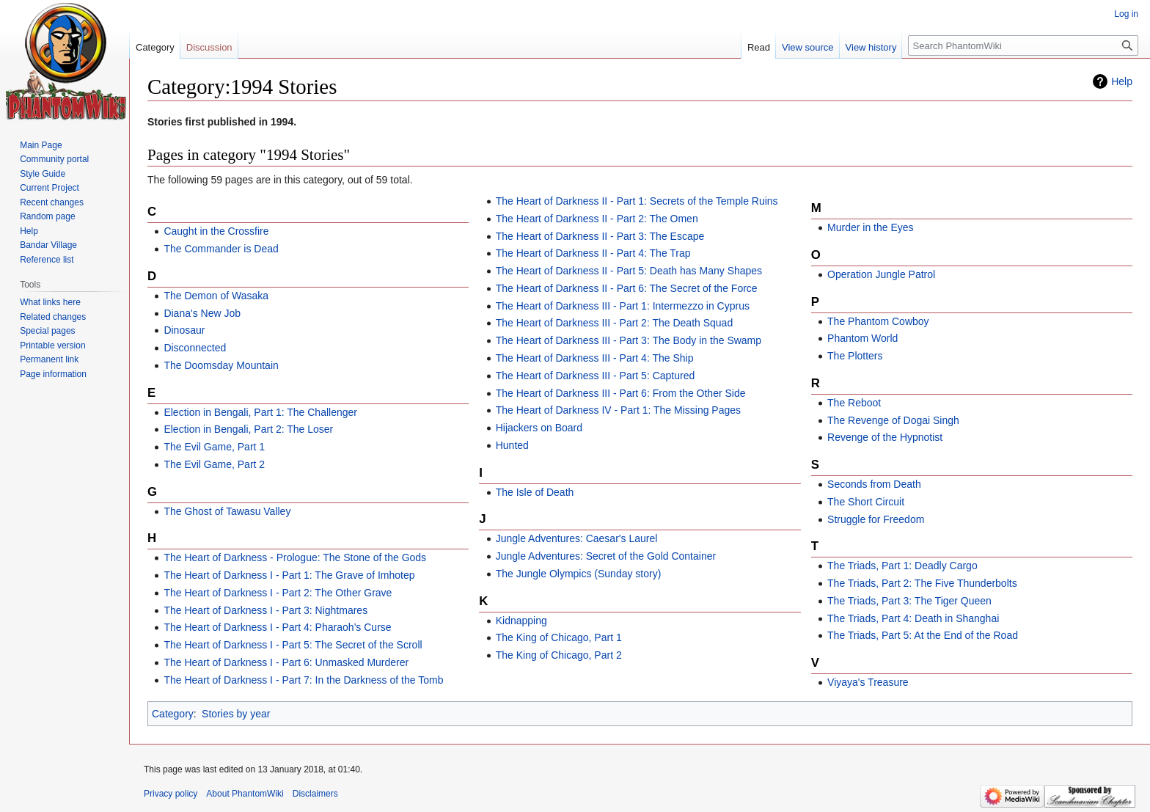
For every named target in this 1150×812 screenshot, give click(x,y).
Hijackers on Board (539, 428)
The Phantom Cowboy (878, 321)
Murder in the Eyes (870, 227)
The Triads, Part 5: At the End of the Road (922, 635)
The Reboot (854, 403)
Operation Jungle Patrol (881, 274)
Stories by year (236, 714)
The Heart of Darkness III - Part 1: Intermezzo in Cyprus (623, 306)
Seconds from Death (874, 484)
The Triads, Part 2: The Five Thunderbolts (922, 583)
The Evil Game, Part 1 (214, 447)
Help (1121, 81)
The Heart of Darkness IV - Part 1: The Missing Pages (618, 410)
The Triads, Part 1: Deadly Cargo (902, 565)
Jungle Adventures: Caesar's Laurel (577, 538)
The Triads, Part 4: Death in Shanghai (913, 618)
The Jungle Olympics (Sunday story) (579, 573)
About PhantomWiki (244, 794)
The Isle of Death (535, 492)
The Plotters (854, 356)
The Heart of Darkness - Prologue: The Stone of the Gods (295, 557)
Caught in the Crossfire (216, 231)
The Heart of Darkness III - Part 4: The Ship (595, 358)
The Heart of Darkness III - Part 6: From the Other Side (621, 393)
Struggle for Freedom (875, 519)
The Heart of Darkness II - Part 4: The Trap (593, 253)
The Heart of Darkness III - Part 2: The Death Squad (614, 323)
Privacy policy (170, 794)
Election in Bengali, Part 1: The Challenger (260, 412)
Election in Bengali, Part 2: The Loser (248, 429)
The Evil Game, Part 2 (214, 464)
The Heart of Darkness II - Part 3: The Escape (600, 236)
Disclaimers (315, 794)
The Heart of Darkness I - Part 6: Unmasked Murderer (286, 662)
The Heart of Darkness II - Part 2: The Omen (597, 218)
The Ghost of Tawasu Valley (227, 511)
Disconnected (195, 348)
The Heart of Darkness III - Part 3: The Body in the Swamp (628, 340)
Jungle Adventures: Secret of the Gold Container (606, 556)
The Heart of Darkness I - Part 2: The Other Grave (278, 593)
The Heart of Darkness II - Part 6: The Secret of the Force (627, 288)
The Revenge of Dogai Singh (893, 420)
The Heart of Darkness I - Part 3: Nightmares (265, 610)
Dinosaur (184, 330)
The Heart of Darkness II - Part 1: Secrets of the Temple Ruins (637, 201)
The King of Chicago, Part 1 (559, 637)
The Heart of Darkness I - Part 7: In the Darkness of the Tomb (303, 680)
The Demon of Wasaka (216, 295)
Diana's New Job (202, 313)
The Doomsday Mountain (221, 365)
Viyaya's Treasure (868, 682)
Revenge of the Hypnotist (884, 437)
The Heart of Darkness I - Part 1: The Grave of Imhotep (289, 575)
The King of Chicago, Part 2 (559, 655)
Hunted (512, 445)
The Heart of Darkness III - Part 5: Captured (595, 375)
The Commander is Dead (221, 249)
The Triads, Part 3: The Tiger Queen (909, 601)
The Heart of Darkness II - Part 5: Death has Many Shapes (629, 271)
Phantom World (862, 338)
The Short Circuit (865, 502)
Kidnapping (521, 620)
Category (173, 714)
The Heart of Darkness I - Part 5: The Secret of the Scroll (293, 645)
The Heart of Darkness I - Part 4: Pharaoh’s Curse (277, 627)
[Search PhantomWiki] (1023, 45)
